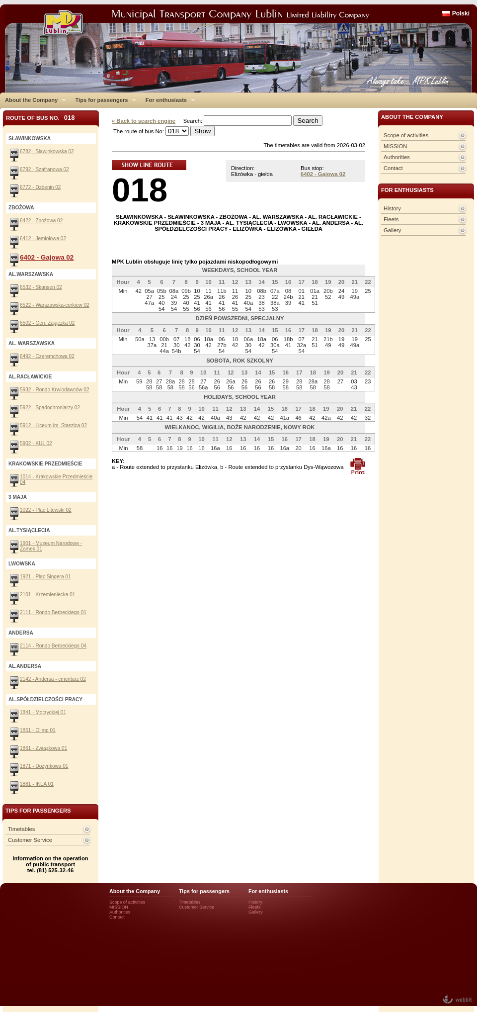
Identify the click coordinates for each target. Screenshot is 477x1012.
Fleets (391, 219)
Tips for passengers (103, 100)
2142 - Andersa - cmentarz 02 (53, 679)
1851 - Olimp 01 (38, 730)
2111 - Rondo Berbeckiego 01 (53, 612)
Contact (393, 168)
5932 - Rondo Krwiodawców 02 (54, 389)
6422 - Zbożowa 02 (41, 220)
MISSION (395, 146)
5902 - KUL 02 (36, 443)
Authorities (397, 157)
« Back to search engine (143, 121)
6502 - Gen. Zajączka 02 (47, 323)
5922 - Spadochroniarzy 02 (50, 407)
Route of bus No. (40, 117)
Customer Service (30, 840)
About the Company (33, 100)
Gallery (392, 230)
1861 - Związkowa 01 (43, 748)
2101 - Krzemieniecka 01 (47, 594)
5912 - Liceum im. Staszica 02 (53, 425)
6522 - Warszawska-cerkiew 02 (54, 305)
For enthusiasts (168, 100)
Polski (461, 13)
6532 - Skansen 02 (41, 287)
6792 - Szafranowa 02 (44, 169)
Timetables (21, 829)
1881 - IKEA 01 (37, 784)
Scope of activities (406, 135)
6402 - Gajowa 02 (323, 174)
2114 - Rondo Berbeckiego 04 (53, 645)
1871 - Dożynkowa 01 (44, 766)
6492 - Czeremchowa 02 (47, 356)
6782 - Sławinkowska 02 (47, 151)
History (392, 208)
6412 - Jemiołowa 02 (43, 238)
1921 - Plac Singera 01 (45, 576)
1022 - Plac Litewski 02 (46, 510)
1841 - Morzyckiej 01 (43, 712)
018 (139, 189)
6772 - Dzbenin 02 (40, 187)
